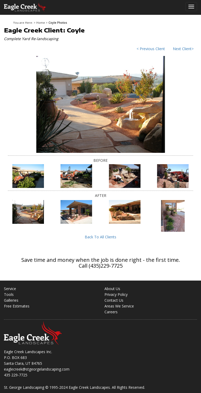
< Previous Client (151, 48)
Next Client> (183, 48)
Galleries (11, 300)
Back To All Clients (100, 236)
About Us (112, 288)
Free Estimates (16, 306)
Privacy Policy (116, 294)
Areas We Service (119, 306)
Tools (9, 294)
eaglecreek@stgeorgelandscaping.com (36, 369)
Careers (111, 311)
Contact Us (113, 300)
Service (10, 288)
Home (40, 23)
